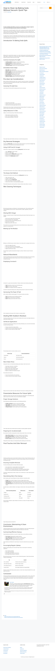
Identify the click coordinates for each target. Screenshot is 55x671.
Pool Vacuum (42, 102)
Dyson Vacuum (42, 80)
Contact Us (22, 648)
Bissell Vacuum (42, 69)
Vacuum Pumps (42, 124)
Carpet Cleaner (42, 74)
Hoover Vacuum (42, 87)
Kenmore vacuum (43, 89)
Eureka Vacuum (42, 83)
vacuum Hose (42, 122)
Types (34, 2)
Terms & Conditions (23, 650)
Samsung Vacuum (43, 111)
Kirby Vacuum (42, 90)
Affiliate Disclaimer (23, 651)
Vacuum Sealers (42, 125)
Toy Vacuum (42, 118)
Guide (44, 2)
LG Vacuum (41, 93)
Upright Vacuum (42, 121)
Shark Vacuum (42, 112)
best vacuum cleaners (43, 68)
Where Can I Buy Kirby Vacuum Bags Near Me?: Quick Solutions (13, 617)
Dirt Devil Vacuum (43, 78)
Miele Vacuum (42, 96)
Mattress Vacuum (43, 94)
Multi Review (18, 2)
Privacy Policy (22, 653)
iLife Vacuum (42, 127)
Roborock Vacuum (43, 105)
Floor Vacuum (42, 84)
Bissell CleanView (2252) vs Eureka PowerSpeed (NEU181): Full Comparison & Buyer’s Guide (45, 47)
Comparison (29, 2)
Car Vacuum (42, 72)
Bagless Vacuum (42, 67)
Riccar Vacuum (42, 103)
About (21, 647)
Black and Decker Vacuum (44, 71)
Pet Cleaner (41, 100)
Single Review (23, 2)
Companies (39, 2)
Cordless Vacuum (42, 77)
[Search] (50, 8)
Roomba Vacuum (42, 108)
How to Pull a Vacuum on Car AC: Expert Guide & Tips (12, 616)
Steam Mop (41, 115)
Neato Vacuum (42, 99)
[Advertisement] (19, 20)
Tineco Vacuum (42, 116)
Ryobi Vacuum (42, 109)
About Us (49, 2)
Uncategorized (42, 119)
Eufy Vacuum (42, 81)
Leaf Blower (42, 91)
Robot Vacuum (42, 106)
